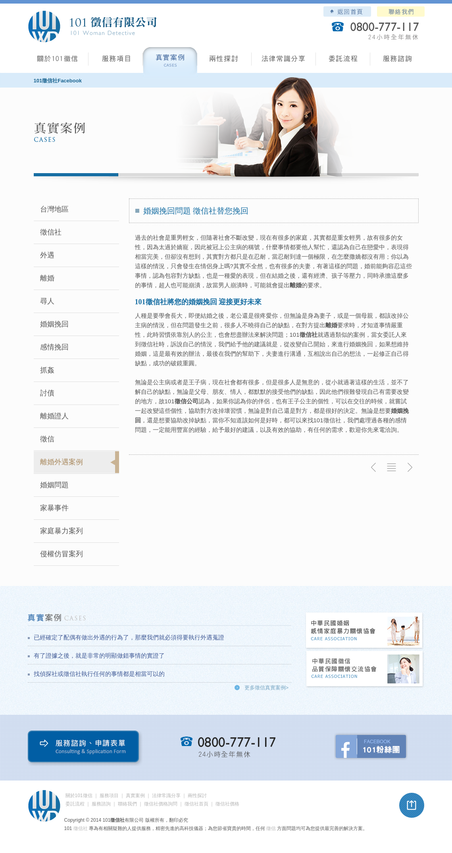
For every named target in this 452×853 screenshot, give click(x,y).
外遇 (47, 255)
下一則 (409, 467)
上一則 (374, 467)
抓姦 (47, 370)
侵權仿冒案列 (61, 554)
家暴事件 (54, 508)
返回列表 (391, 467)
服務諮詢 (397, 61)
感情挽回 (54, 347)
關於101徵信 (78, 795)
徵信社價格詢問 (160, 804)
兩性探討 (224, 61)
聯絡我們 (401, 11)
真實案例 (170, 61)
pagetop (412, 805)
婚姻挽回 (54, 324)
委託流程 (343, 61)
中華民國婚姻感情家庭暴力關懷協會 (365, 631)
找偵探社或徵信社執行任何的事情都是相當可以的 (99, 673)
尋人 (47, 301)
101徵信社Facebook (58, 81)
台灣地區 (54, 209)
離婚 (47, 278)
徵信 (47, 439)
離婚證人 (54, 416)
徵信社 (51, 232)
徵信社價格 (227, 804)
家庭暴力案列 (61, 531)
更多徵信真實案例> (266, 688)
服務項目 (115, 61)
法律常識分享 (284, 61)
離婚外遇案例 (61, 462)
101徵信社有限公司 (92, 26)
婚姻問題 (54, 485)
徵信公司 (186, 401)
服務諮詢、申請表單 (85, 748)
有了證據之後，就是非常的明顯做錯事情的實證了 (99, 655)
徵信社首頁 (196, 804)
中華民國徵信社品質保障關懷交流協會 (365, 669)
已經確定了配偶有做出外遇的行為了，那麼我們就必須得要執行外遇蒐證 (129, 637)
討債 (47, 393)
